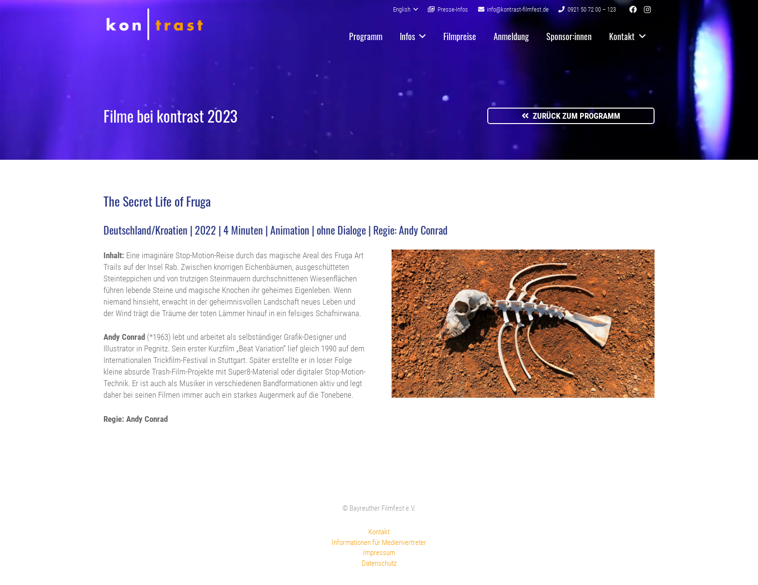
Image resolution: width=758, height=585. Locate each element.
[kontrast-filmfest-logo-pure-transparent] (154, 24)
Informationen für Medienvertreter (379, 542)
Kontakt (379, 532)
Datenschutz (379, 563)
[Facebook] (633, 9)
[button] (405, 9)
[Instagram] (647, 9)
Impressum (379, 552)
